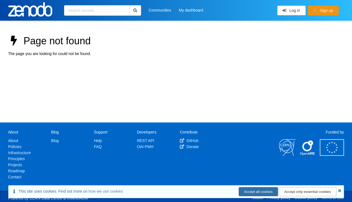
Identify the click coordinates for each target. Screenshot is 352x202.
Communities (160, 10)
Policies (14, 146)
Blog (55, 140)
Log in (291, 10)
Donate (189, 146)
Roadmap (16, 171)
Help (98, 140)
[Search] (135, 10)
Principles (16, 159)
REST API (145, 140)
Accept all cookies (258, 192)
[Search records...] (97, 10)
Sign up (323, 10)
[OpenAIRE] (307, 154)
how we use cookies (106, 191)
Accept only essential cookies (307, 192)
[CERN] (287, 154)
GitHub (189, 140)
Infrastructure (19, 153)
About (13, 140)
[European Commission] (332, 154)
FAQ (98, 146)
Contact (14, 177)
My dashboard (191, 10)
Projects (15, 165)
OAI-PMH (145, 146)
